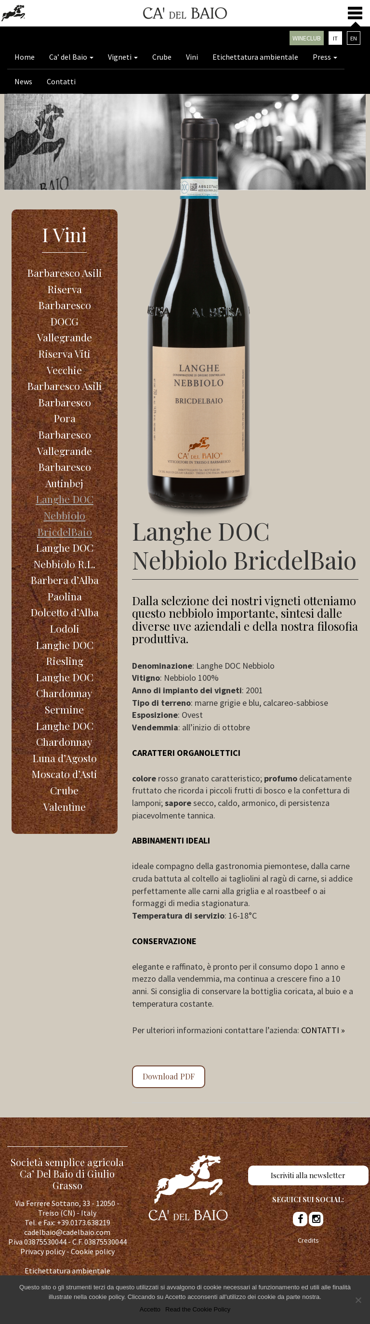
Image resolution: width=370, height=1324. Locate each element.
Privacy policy (42, 1251)
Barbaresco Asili (64, 385)
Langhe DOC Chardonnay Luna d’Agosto (64, 742)
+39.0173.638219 (83, 1222)
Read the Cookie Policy (197, 1309)
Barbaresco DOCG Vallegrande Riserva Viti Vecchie (64, 337)
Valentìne (64, 806)
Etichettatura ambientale (255, 57)
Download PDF (169, 1076)
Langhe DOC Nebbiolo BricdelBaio (64, 515)
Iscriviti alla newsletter (308, 1175)
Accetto (150, 1309)
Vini (192, 57)
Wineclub (306, 38)
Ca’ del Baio (71, 57)
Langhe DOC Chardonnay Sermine (64, 693)
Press (325, 57)
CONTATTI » (323, 1030)
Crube (162, 57)
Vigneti (123, 57)
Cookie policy (93, 1251)
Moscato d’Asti (64, 773)
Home (24, 57)
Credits (308, 1240)
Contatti (61, 81)
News (23, 81)
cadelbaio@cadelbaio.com (67, 1232)
